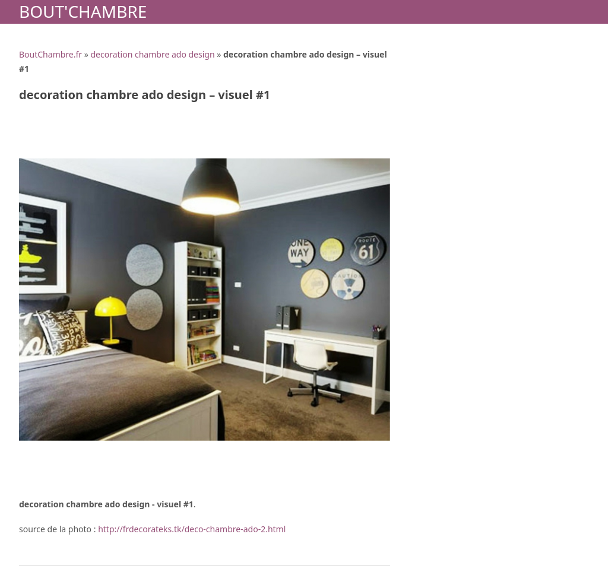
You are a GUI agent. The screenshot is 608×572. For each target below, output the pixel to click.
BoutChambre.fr (50, 54)
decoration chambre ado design (152, 54)
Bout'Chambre (83, 11)
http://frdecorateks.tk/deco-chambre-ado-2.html (192, 529)
